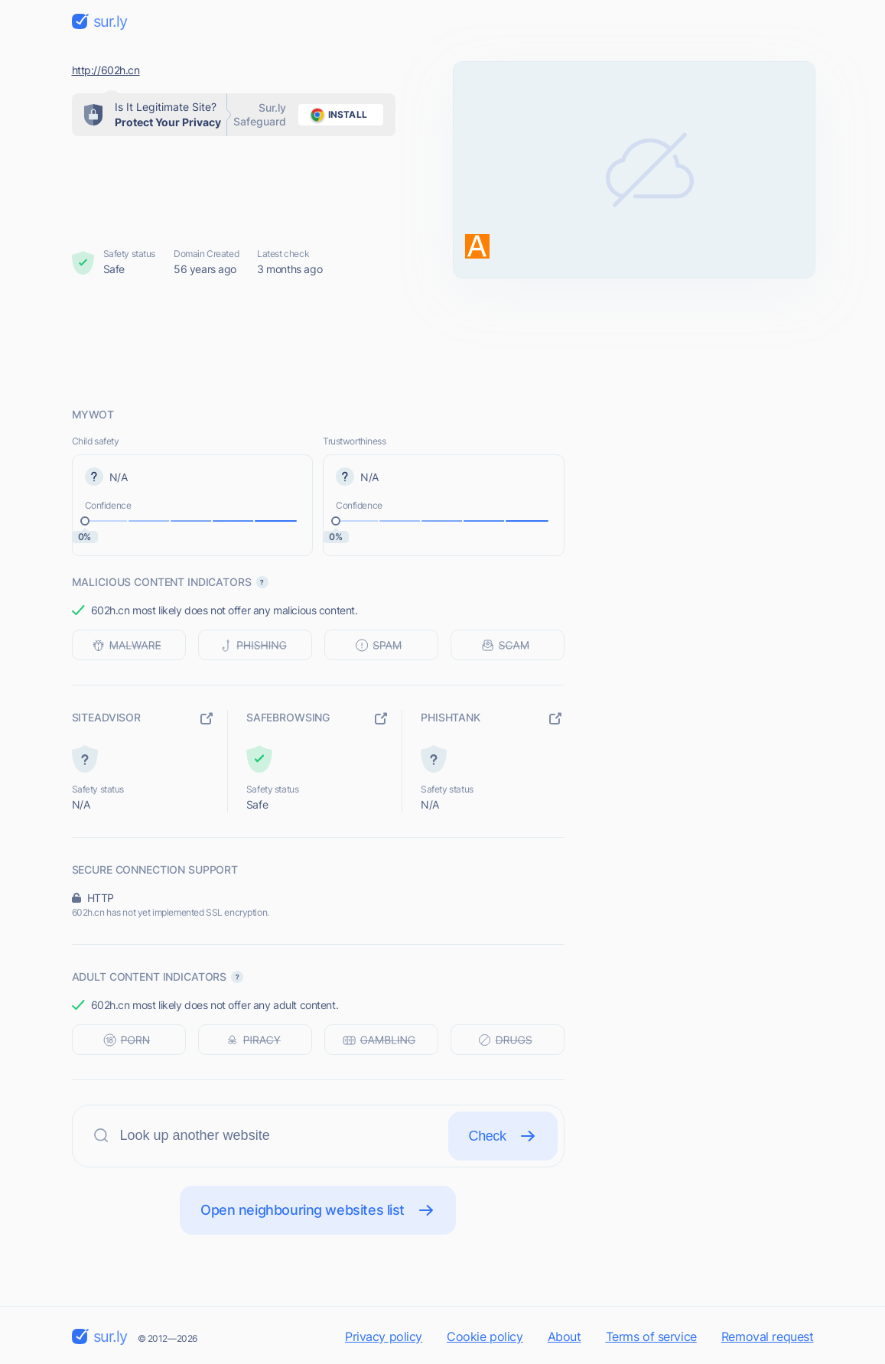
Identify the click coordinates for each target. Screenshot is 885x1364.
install (336, 114)
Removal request (767, 1336)
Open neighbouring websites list (317, 1210)
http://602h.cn (106, 70)
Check (503, 1136)
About (564, 1336)
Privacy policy (383, 1336)
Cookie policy (485, 1336)
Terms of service (651, 1336)
